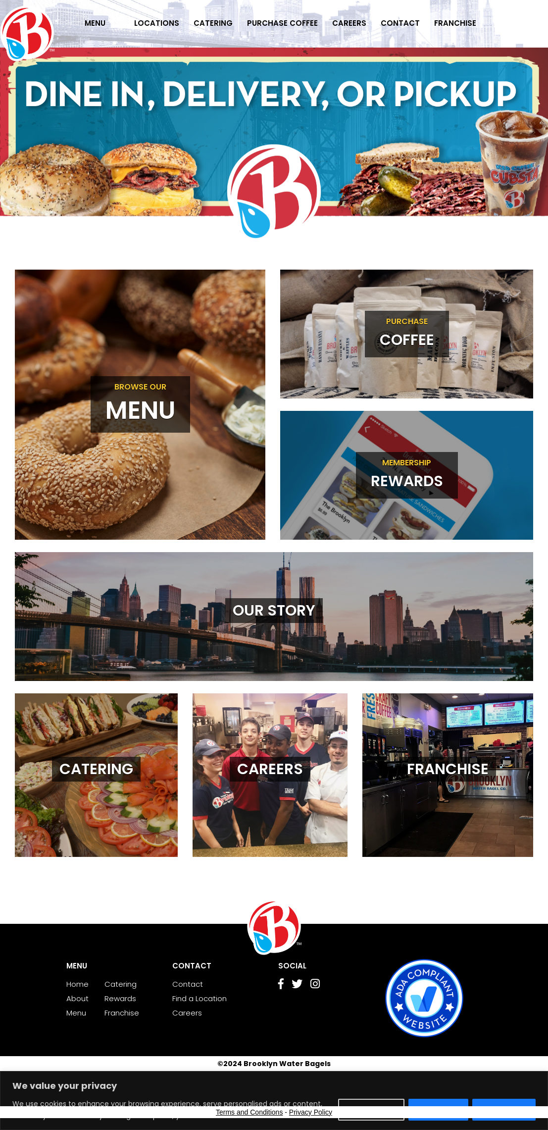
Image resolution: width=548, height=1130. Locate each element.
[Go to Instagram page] (315, 985)
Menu (95, 23)
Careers (349, 23)
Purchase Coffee (282, 23)
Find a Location (199, 998)
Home (77, 984)
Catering (213, 23)
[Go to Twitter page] (297, 985)
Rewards (120, 998)
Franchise (455, 23)
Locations (156, 23)
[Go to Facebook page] (281, 985)
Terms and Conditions (249, 1112)
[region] (274, 1100)
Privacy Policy (310, 1112)
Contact (400, 23)
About (77, 998)
